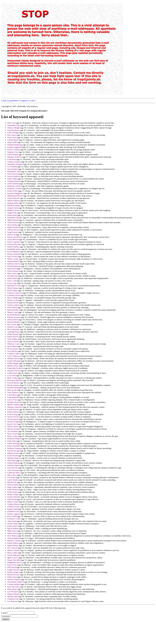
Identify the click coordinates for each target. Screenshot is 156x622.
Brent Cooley (12, 436)
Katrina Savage (13, 451)
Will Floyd (11, 567)
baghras (24, 100)
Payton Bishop (13, 463)
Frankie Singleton (14, 147)
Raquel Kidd (12, 509)
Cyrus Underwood (14, 356)
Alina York (11, 521)
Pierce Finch (12, 434)
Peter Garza (12, 137)
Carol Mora (11, 395)
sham (4, 100)
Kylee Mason (12, 526)
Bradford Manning (14, 145)
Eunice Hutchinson (14, 237)
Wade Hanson (12, 545)
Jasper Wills (12, 142)
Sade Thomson (13, 489)
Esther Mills (12, 179)
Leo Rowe (11, 477)
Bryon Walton (12, 528)
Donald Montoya (14, 266)
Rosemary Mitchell (15, 380)
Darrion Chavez (13, 370)
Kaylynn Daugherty (15, 193)
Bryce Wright (12, 298)
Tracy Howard (13, 174)
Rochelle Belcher (14, 315)
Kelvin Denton (13, 271)
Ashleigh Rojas (13, 332)
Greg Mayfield (13, 397)
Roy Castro (11, 324)
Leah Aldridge (13, 132)
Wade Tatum (12, 533)
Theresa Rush (12, 485)
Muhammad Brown (15, 196)
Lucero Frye (12, 400)
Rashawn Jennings (14, 448)
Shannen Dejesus (14, 458)
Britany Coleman (14, 540)
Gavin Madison (13, 251)
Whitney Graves (13, 344)
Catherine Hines (13, 472)
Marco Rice (12, 475)
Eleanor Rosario (13, 317)
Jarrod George (13, 421)
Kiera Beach (12, 307)
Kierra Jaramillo (13, 446)
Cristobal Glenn (13, 295)
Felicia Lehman (13, 149)
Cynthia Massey (13, 504)
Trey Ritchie (12, 351)
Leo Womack (12, 591)
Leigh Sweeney (13, 570)
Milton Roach (12, 220)
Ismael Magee (12, 363)
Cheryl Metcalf (13, 198)
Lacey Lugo (12, 283)
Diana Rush (12, 215)
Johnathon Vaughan (15, 164)
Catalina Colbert (13, 353)
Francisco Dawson (14, 293)
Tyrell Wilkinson (14, 555)
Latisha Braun (12, 140)
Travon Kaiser (13, 341)
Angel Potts (12, 213)
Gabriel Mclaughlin (15, 387)
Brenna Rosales (13, 574)
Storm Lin (11, 234)
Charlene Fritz (13, 599)
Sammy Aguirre (13, 514)
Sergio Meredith (13, 560)
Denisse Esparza (13, 579)
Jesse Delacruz (13, 392)
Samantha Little (13, 125)
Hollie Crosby (12, 259)
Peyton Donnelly (14, 254)
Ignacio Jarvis (12, 557)
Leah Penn (11, 159)
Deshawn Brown (14, 264)
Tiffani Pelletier (13, 200)
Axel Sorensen (13, 470)
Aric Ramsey (12, 431)
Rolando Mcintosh (14, 402)
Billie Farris (12, 531)
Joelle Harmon (13, 183)
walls (32, 100)
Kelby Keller (12, 191)
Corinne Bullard (13, 584)
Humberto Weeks (14, 186)
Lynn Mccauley (13, 587)
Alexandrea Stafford (15, 582)
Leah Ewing (12, 414)
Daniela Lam (12, 327)
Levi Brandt (12, 166)
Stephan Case (12, 152)
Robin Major (12, 290)
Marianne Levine (14, 285)
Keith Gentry (12, 492)
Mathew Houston (14, 210)
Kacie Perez (12, 565)
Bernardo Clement (14, 188)
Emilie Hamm (12, 412)
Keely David (12, 455)
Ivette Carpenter (13, 242)
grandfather (13, 100)
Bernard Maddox (14, 322)
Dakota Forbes (13, 453)
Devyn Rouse (12, 349)
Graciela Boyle (13, 130)
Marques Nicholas (14, 157)
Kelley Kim (12, 577)
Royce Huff (12, 516)
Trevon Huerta (13, 419)
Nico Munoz (12, 536)
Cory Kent (11, 375)
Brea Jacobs (12, 390)
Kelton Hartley (13, 247)
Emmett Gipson (13, 465)
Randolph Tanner (14, 249)
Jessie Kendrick (13, 176)
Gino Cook (11, 281)
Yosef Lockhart (13, 305)
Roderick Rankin (14, 438)
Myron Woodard (13, 429)
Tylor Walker (12, 339)
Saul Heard (11, 499)
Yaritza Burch (12, 319)
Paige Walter (12, 487)
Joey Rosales (12, 169)
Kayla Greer (12, 424)
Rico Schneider (13, 329)
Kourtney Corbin (14, 519)
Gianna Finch (12, 208)
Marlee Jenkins (13, 404)
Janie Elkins (12, 346)
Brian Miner (12, 589)
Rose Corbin (12, 378)
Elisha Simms (12, 334)
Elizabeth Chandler (15, 217)
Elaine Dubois (13, 543)
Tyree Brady (12, 225)
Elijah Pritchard (13, 227)
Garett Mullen (12, 480)
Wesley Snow (12, 426)
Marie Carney (12, 502)
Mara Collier (12, 553)
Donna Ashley (13, 494)
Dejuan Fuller (12, 203)
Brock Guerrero (13, 385)
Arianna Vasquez (14, 162)
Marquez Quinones (14, 407)
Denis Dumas (12, 288)
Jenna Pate (11, 460)
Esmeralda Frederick (15, 368)
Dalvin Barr (12, 278)
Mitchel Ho (11, 482)
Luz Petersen (12, 601)
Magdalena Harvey (14, 562)
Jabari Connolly (13, 550)
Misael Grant (12, 312)
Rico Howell (12, 548)
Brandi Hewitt (13, 302)
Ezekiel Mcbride (13, 497)
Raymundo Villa (13, 171)
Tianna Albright (13, 128)
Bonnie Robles (13, 310)
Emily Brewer (12, 336)
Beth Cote (11, 123)
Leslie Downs (12, 409)
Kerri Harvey (12, 468)
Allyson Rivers (13, 230)
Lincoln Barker (13, 383)
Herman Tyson (13, 358)
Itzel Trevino (12, 256)
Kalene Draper (13, 572)
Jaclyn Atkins (12, 523)
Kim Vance (11, 135)
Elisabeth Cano (13, 511)
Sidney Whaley (13, 594)
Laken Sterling (13, 443)
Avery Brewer (12, 239)
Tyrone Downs (13, 417)
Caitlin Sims (12, 373)
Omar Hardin (12, 154)
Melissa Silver (13, 366)
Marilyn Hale (12, 596)
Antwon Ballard (13, 538)
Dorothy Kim (12, 276)
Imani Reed (11, 268)
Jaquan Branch (13, 261)
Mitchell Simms (13, 205)
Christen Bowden (14, 244)
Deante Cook (12, 300)
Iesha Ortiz (11, 441)
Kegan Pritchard (13, 361)
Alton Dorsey (12, 222)
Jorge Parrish (12, 232)
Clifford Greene (13, 506)
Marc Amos (12, 273)
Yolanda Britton (13, 181)
